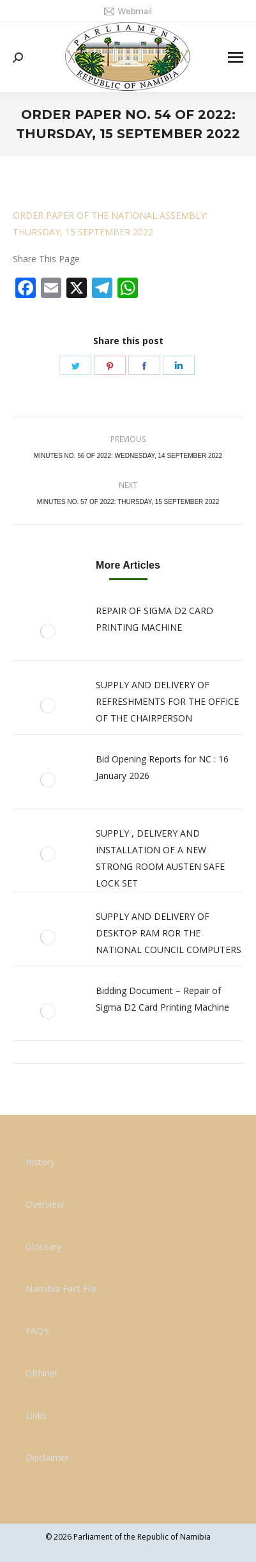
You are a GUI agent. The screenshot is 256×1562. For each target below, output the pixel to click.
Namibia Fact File (61, 1288)
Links (36, 1415)
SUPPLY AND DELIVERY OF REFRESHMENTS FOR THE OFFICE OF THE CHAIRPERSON (167, 701)
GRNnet (42, 1373)
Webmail (128, 11)
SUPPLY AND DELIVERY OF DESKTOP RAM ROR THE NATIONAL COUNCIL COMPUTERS (168, 933)
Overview (45, 1204)
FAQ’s (37, 1331)
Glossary (43, 1246)
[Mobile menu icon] (235, 57)
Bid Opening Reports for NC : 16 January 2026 (162, 767)
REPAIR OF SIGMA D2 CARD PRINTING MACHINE (154, 618)
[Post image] (48, 631)
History (40, 1162)
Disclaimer (47, 1457)
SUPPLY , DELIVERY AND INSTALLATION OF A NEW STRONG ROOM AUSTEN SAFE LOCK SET (160, 858)
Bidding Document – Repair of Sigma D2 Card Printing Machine (162, 998)
